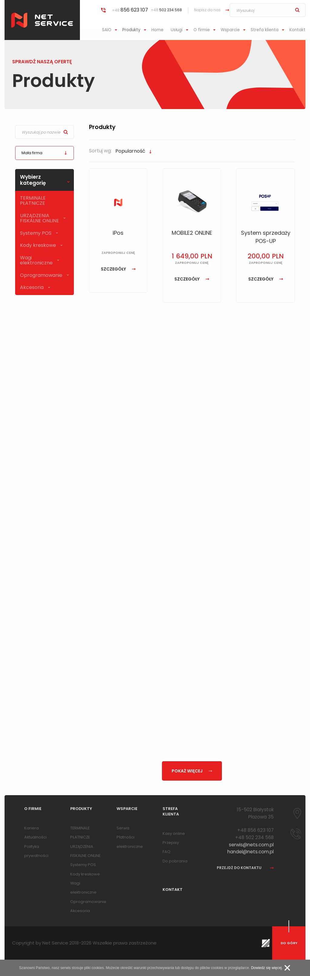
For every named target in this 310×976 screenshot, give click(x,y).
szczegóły (118, 269)
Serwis (123, 828)
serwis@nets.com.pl (251, 845)
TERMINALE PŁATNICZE (33, 200)
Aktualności (35, 837)
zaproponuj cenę (118, 252)
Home (157, 30)
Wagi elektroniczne (36, 260)
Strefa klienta (265, 30)
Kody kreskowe (38, 245)
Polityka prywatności (36, 851)
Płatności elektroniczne (130, 842)
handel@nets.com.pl (250, 851)
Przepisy (171, 842)
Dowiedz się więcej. (267, 968)
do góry (289, 943)
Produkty (131, 30)
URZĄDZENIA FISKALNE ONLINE (39, 218)
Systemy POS (35, 233)
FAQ (166, 851)
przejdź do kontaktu (245, 868)
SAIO (106, 30)
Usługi (177, 30)
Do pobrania (175, 861)
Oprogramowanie (41, 275)
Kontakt (297, 30)
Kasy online (174, 833)
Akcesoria (32, 287)
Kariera (31, 828)
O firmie (201, 30)
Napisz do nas (207, 9)
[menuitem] (110, 30)
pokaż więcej (192, 771)
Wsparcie (230, 30)
